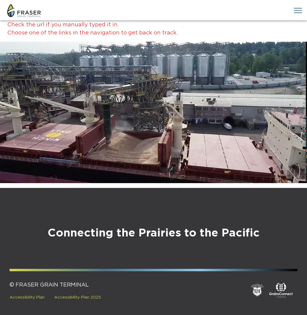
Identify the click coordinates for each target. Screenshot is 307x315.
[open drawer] (298, 10)
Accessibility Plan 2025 (77, 297)
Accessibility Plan (27, 297)
